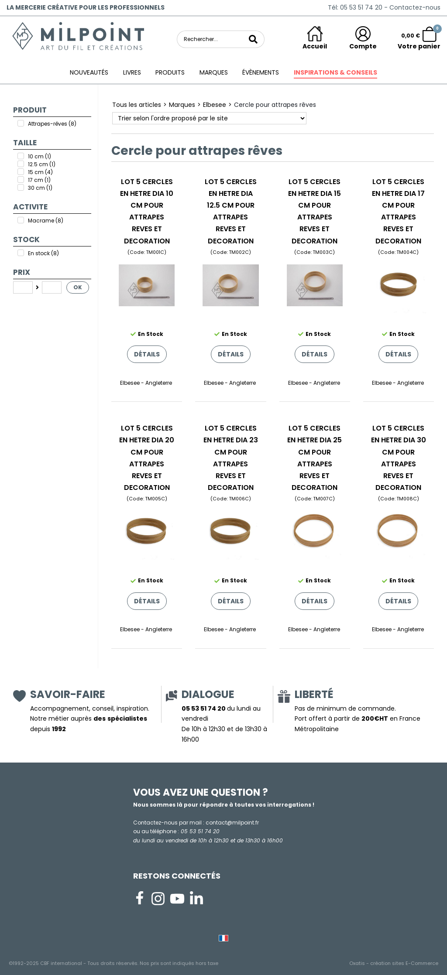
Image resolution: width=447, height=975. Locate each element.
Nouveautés (89, 72)
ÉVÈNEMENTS (260, 72)
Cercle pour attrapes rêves (275, 104)
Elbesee (214, 104)
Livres (132, 72)
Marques (213, 72)
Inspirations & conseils (335, 72)
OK (77, 287)
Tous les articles (136, 104)
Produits (170, 72)
